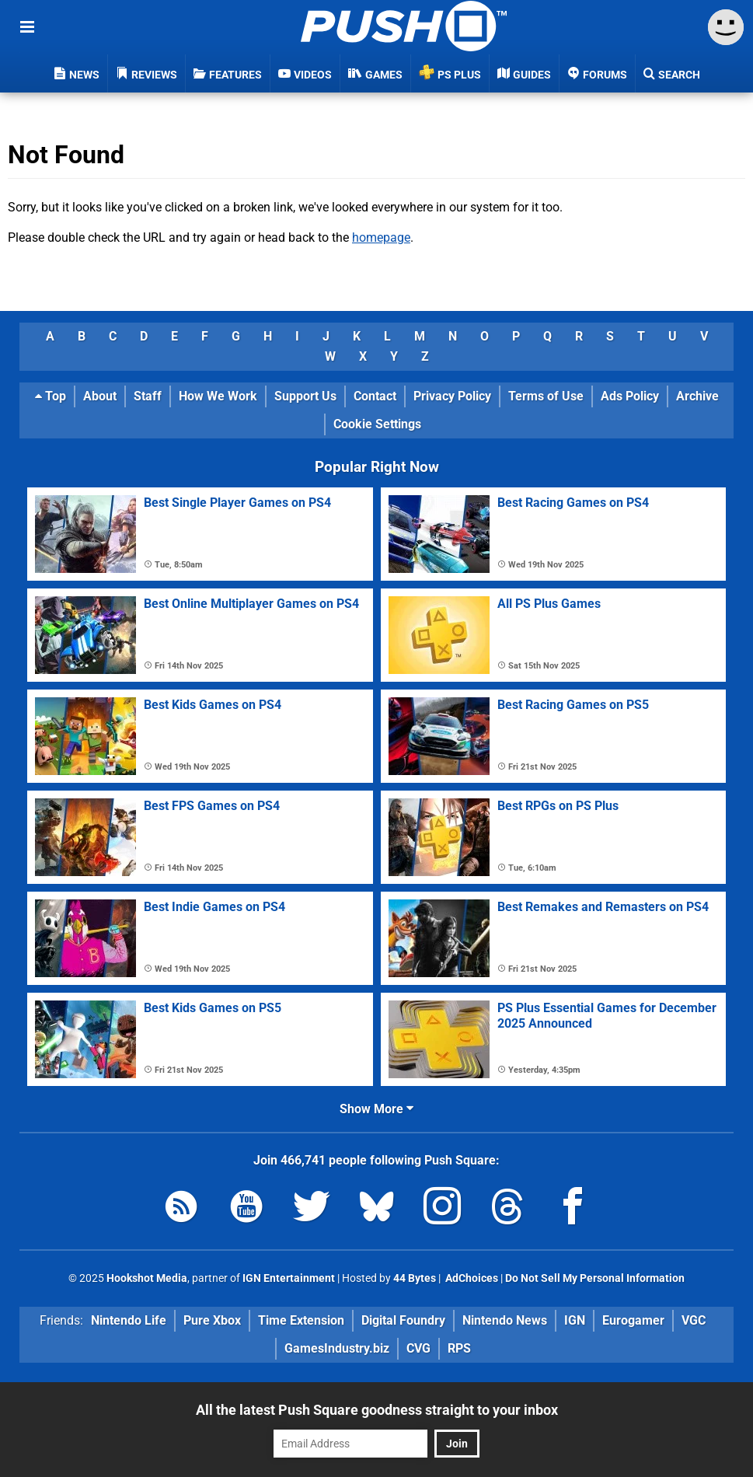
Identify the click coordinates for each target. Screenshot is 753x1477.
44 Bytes (414, 1278)
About (100, 396)
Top (50, 396)
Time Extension (301, 1320)
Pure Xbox (212, 1320)
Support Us (305, 396)
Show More (376, 1109)
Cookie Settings (377, 424)
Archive (697, 396)
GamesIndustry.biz (336, 1348)
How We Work (218, 396)
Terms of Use (546, 396)
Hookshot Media (146, 1278)
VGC (694, 1320)
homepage (381, 237)
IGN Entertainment (288, 1278)
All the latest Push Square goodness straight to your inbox (377, 1410)
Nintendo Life (128, 1320)
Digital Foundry (403, 1320)
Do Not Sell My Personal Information (595, 1278)
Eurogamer (633, 1320)
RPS (459, 1348)
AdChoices (470, 1278)
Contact (375, 396)
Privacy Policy (452, 396)
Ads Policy (630, 396)
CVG (418, 1348)
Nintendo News (504, 1320)
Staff (148, 396)
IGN (574, 1320)
